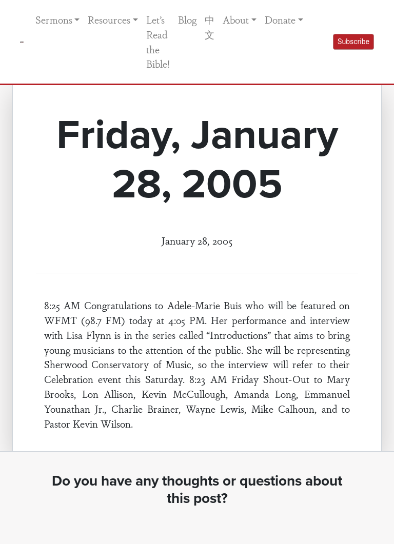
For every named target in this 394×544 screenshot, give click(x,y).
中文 (209, 27)
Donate (280, 19)
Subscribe (353, 41)
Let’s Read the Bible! (158, 41)
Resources (109, 19)
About (236, 19)
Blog (187, 19)
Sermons (53, 19)
